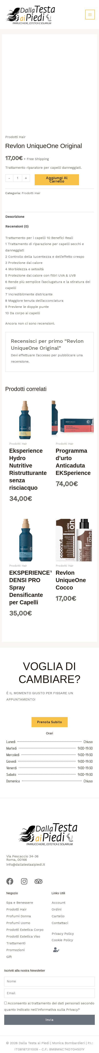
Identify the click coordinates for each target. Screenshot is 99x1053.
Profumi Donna (18, 916)
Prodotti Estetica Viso (23, 936)
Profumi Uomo (18, 923)
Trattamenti (15, 943)
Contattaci (60, 923)
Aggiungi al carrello (57, 179)
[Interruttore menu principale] (90, 14)
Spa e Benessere (19, 903)
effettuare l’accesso (34, 355)
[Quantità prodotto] (17, 178)
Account (58, 903)
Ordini (56, 909)
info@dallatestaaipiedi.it (25, 864)
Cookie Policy (62, 940)
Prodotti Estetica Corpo (25, 930)
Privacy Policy (63, 934)
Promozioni (15, 950)
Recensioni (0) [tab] (17, 226)
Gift (9, 957)
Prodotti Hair (15, 137)
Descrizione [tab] (14, 217)
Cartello (58, 916)
